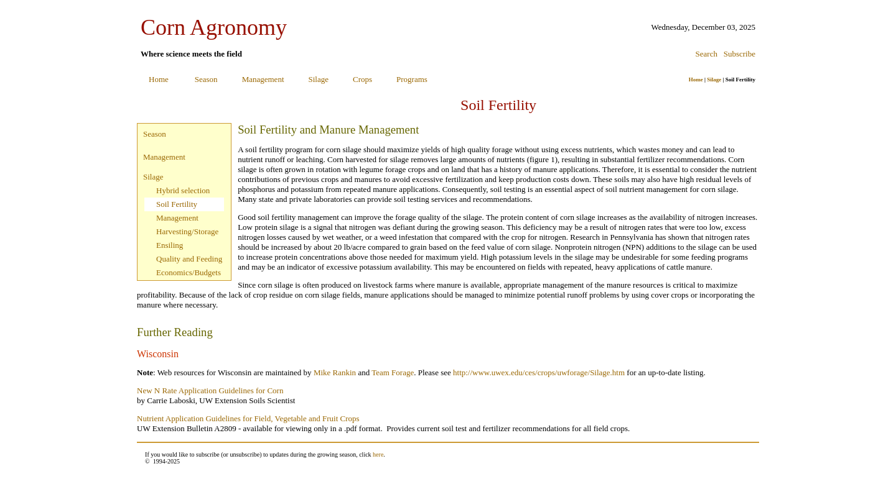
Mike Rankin (335, 372)
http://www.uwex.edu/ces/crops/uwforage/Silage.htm (539, 372)
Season (206, 79)
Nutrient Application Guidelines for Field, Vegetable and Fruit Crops (248, 418)
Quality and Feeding (189, 258)
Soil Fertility (176, 204)
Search (706, 53)
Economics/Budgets (188, 272)
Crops (362, 79)
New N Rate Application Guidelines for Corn (210, 390)
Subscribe (739, 53)
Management (263, 79)
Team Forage (392, 372)
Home (159, 79)
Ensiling (169, 245)
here (378, 454)
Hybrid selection (183, 190)
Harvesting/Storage (187, 231)
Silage (319, 79)
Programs (411, 79)
